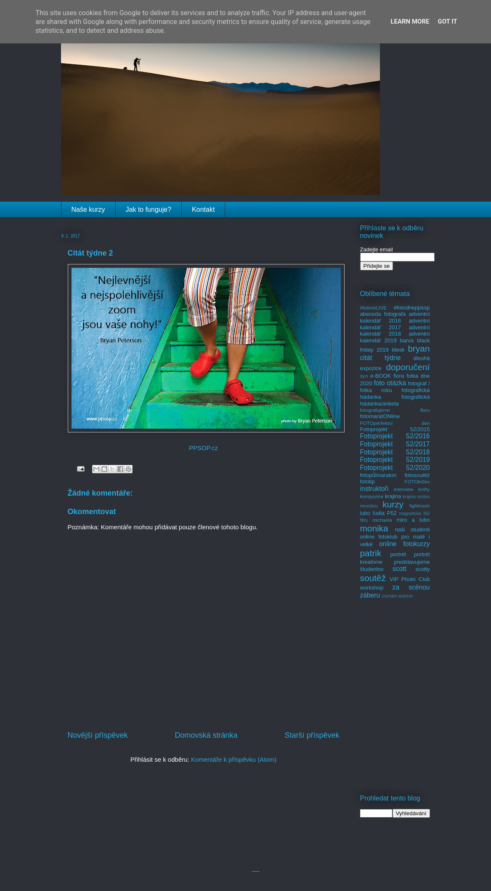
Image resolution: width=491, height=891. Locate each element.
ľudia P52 (385, 513)
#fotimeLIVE (373, 307)
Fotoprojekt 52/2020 (395, 467)
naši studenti (412, 529)
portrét (398, 554)
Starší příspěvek (311, 735)
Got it (447, 21)
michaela (382, 520)
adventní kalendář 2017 (395, 324)
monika (374, 528)
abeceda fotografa (383, 314)
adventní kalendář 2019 (395, 337)
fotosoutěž (417, 475)
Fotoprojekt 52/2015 (395, 429)
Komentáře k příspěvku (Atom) (233, 759)
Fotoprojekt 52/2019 (395, 459)
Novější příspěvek (98, 735)
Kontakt (203, 209)
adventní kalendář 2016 (395, 317)
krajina (393, 496)
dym (364, 376)
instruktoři (374, 488)
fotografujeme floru (395, 410)
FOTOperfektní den (395, 423)
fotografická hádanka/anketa (395, 400)
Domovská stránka (206, 735)
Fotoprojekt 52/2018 (395, 452)
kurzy (392, 504)
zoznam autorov (397, 596)
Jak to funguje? (149, 209)
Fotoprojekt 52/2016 (395, 436)
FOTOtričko (417, 481)
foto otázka (390, 383)
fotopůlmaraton (378, 475)
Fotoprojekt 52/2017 (395, 444)
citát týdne (380, 357)
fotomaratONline (380, 416)
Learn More (409, 21)
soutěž (373, 578)
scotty (423, 569)
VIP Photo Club (410, 579)
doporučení (408, 367)
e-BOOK (380, 376)
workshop (372, 587)
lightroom (419, 505)
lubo (365, 513)
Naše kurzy (88, 209)
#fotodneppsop (411, 307)
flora (398, 376)
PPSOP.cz (203, 447)
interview (403, 489)
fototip (367, 481)
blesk (398, 350)
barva (407, 340)
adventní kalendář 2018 (395, 330)
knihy (424, 489)
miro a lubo (413, 520)
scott (399, 568)
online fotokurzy (404, 543)
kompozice (372, 496)
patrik (371, 553)
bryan (419, 348)
